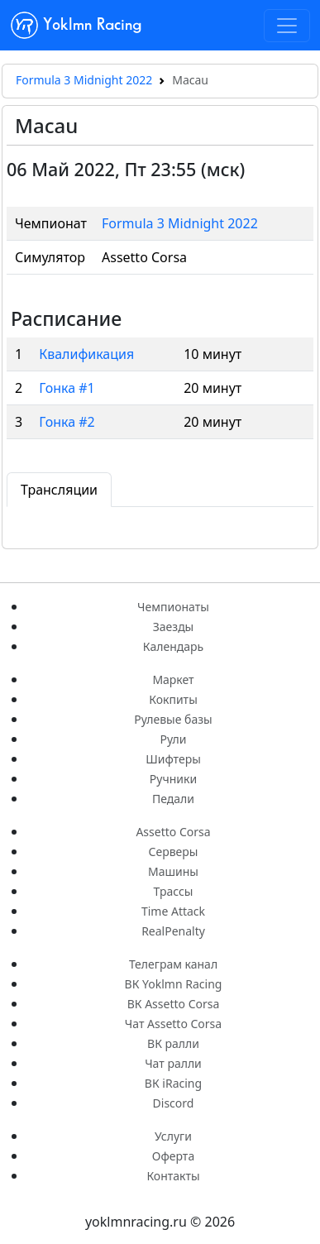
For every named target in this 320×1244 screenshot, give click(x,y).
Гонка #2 (67, 422)
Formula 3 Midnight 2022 (84, 80)
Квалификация (86, 354)
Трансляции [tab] (59, 490)
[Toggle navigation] (287, 25)
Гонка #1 (67, 388)
